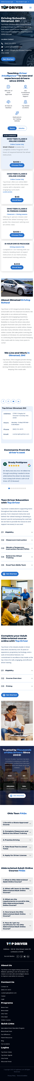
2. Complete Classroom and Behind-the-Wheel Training (15, 832)
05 (15, 565)
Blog (2, 1041)
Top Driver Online (6, 1052)
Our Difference (5, 1034)
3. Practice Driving (11, 840)
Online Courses (6, 1020)
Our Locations (5, 1044)
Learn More (7, 192)
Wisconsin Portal (6, 1061)
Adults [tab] (21, 128)
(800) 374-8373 (10, 43)
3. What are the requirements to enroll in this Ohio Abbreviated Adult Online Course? (16, 902)
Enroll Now (17, 200)
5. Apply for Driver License (15, 855)
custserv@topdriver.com (13, 47)
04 (15, 557)
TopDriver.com (19, 1069)
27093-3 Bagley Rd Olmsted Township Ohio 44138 (20, 416)
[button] (9, 488)
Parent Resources (6, 1037)
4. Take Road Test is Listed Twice (15, 848)
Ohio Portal (4, 1058)
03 (15, 548)
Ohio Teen (4, 1013)
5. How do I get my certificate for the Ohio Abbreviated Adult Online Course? (14, 926)
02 (15, 540)
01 (15, 532)
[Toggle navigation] (30, 7)
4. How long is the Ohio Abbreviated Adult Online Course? (14, 914)
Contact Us (4, 986)
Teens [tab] (12, 128)
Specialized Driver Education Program (12, 1028)
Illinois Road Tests (6, 1031)
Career (3, 996)
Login (2, 999)
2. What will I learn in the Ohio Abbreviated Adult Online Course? (16, 891)
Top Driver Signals (6, 1055)
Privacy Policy (12, 1075)
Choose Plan (17, 165)
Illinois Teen (4, 1007)
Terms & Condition (22, 1075)
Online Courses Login (7, 2)
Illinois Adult (4, 1010)
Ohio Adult (4, 1017)
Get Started (8, 59)
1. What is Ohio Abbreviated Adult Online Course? (15, 881)
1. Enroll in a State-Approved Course (15, 823)
